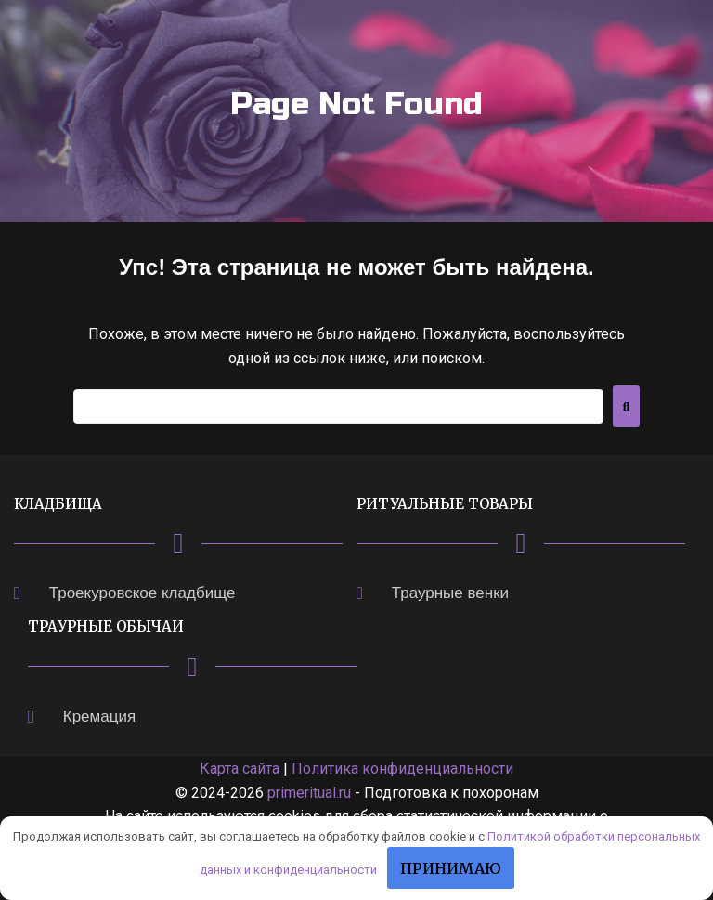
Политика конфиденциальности (402, 768)
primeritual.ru (309, 793)
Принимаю (450, 868)
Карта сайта (239, 768)
